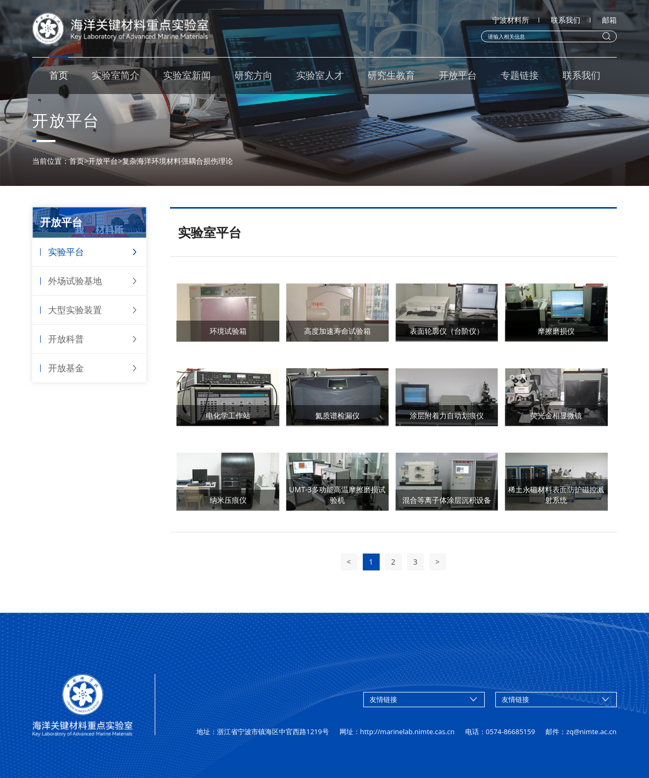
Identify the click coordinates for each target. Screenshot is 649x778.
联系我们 (565, 20)
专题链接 (520, 75)
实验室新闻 (187, 75)
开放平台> (105, 161)
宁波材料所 (510, 20)
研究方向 (253, 75)
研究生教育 (391, 75)
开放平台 (458, 75)
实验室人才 (320, 75)
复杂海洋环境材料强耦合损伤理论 (177, 161)
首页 (58, 75)
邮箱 (609, 20)
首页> (78, 161)
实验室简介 (115, 75)
